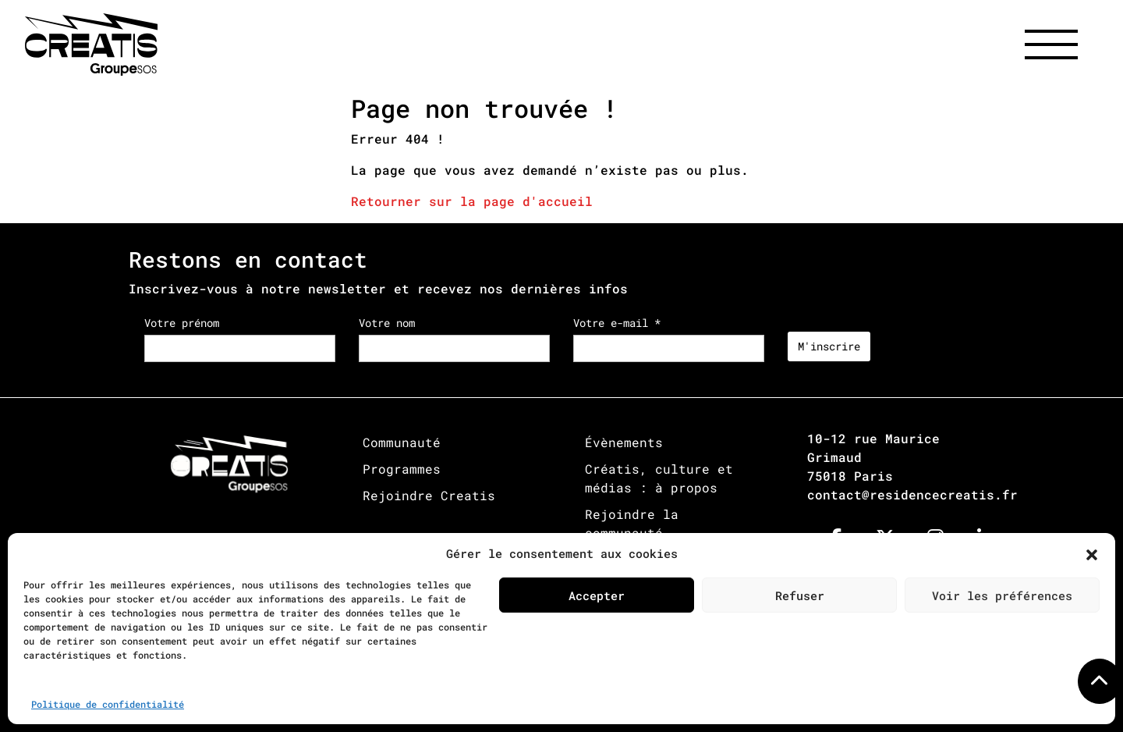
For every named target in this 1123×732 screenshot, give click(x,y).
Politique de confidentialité (107, 704)
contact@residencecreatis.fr (912, 494)
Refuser (799, 595)
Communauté (402, 442)
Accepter (597, 595)
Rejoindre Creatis (429, 495)
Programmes (402, 468)
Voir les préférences (1002, 595)
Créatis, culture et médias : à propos (659, 478)
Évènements (624, 442)
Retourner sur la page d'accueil (472, 201)
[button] (1092, 553)
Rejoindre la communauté (631, 523)
